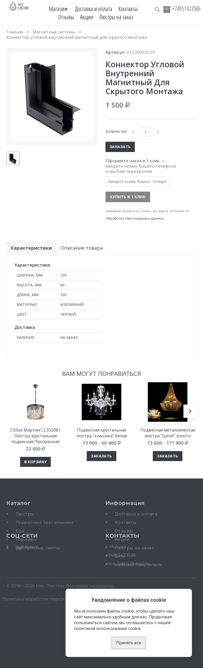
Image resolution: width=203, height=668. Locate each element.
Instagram (27, 592)
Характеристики (31, 248)
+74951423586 (186, 8)
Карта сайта (150, 662)
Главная (14, 32)
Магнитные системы (54, 32)
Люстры (25, 514)
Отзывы (66, 17)
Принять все (128, 642)
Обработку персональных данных (134, 218)
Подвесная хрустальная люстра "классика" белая (101, 433)
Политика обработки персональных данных (50, 662)
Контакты (130, 9)
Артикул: (115, 52)
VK (19, 597)
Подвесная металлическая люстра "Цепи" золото (167, 433)
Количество (116, 131)
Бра (20, 530)
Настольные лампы (38, 547)
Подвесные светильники (44, 522)
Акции (86, 17)
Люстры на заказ (116, 17)
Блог (120, 556)
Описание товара (82, 248)
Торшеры (26, 539)
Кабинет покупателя (139, 564)
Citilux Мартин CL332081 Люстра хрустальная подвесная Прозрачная (35, 435)
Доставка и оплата (95, 9)
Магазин (56, 9)
